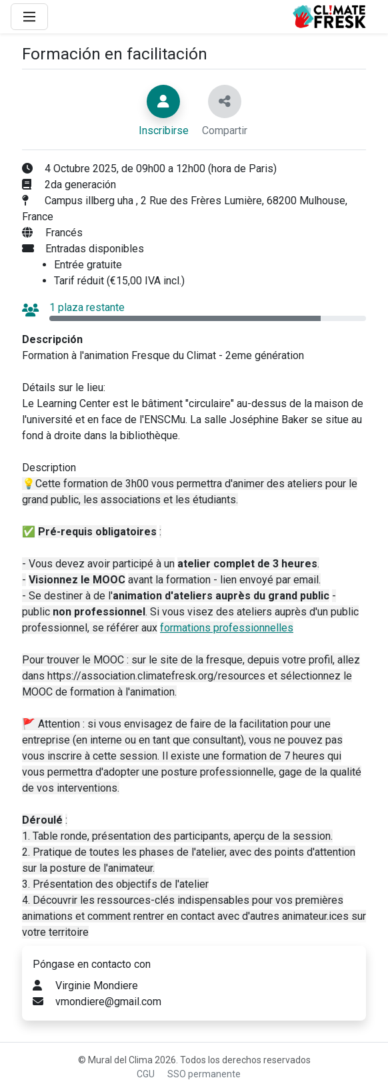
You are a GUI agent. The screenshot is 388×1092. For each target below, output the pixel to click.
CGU (146, 1074)
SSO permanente (204, 1074)
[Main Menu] (29, 16)
